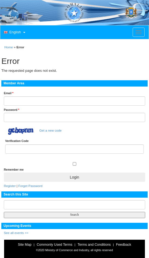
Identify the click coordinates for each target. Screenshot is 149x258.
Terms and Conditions (94, 245)
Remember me (13, 169)
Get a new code (50, 130)
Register (10, 186)
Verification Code (17, 141)
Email (8, 93)
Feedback (123, 245)
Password (11, 109)
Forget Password (30, 186)
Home (8, 47)
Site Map (24, 245)
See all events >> (16, 233)
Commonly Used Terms (54, 245)
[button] (14, 32)
